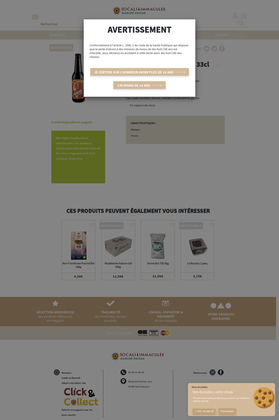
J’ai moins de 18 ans (133, 85)
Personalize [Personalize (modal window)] (227, 411)
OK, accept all (204, 411)
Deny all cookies (199, 387)
